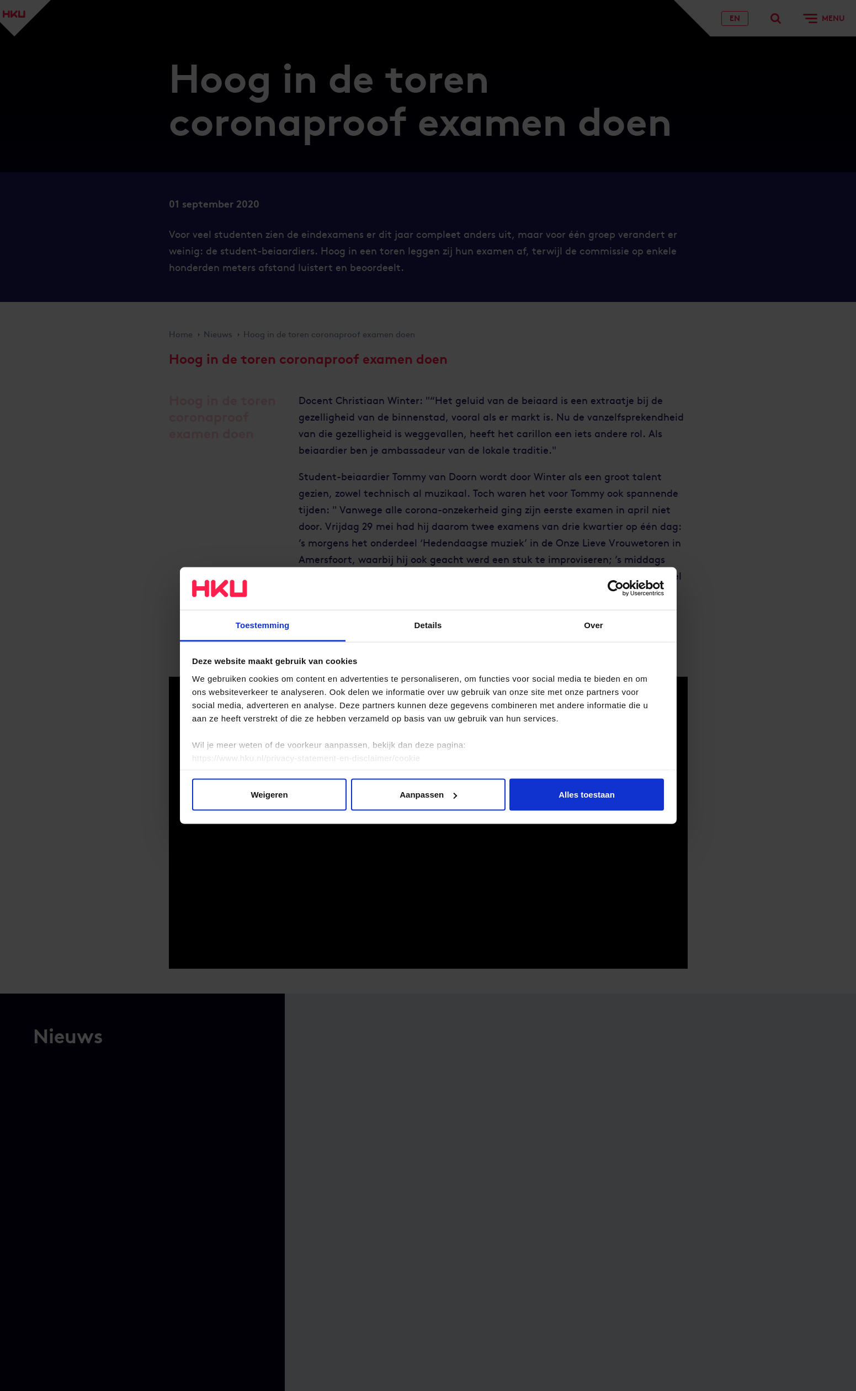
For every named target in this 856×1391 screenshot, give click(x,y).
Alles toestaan (587, 794)
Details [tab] (428, 624)
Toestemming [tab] (263, 624)
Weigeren (269, 794)
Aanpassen (428, 794)
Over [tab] (593, 624)
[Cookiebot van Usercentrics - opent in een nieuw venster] (615, 588)
